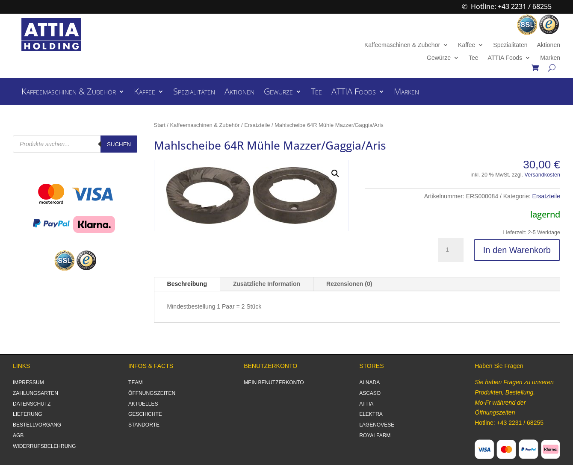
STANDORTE (143, 425)
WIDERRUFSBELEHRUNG (44, 446)
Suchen (119, 144)
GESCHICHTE (145, 414)
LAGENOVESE (376, 425)
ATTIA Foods (505, 58)
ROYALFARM (374, 436)
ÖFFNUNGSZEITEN (151, 393)
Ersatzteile (257, 125)
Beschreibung (187, 283)
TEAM (135, 383)
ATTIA (366, 404)
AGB (18, 436)
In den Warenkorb (517, 250)
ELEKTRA (371, 414)
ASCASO (370, 393)
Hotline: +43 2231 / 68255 (511, 6)
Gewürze (439, 58)
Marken (550, 58)
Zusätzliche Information (266, 283)
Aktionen (548, 45)
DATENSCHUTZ (31, 404)
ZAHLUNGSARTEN (35, 393)
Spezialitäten (510, 45)
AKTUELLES (143, 404)
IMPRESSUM (28, 383)
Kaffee (466, 45)
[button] (335, 173)
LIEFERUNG (27, 414)
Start (159, 125)
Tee (473, 58)
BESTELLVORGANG (37, 425)
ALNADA (369, 383)
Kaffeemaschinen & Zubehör (402, 45)
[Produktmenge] (451, 250)
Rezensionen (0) (349, 283)
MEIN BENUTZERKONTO (274, 383)
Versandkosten (542, 175)
